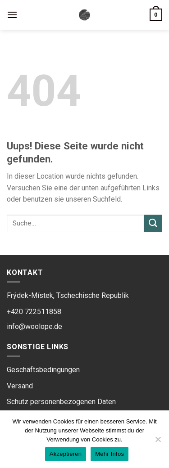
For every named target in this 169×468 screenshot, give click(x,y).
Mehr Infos (109, 453)
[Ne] (157, 442)
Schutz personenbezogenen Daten (61, 401)
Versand (20, 386)
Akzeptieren (66, 453)
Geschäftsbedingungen (43, 369)
